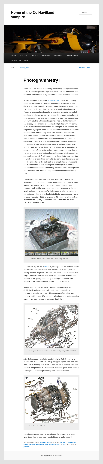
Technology (46, 55)
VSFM (46, 267)
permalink (27, 447)
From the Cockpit (72, 55)
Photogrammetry (29, 444)
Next (89, 68)
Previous (81, 68)
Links (26, 60)
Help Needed (16, 60)
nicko (64, 444)
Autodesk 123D (54, 100)
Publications (58, 55)
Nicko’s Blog (23, 55)
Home (14, 55)
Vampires (35, 55)
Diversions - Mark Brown (67, 442)
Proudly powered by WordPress (51, 455)
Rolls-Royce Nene (42, 444)
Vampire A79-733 (45, 442)
